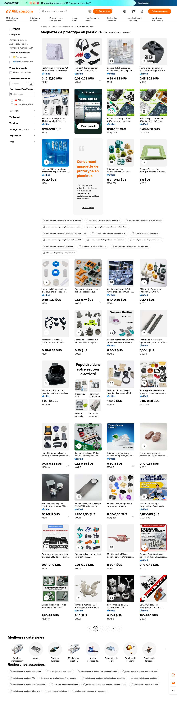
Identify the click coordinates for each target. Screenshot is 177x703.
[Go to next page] (119, 628)
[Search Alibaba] (64, 11)
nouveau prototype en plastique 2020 (109, 233)
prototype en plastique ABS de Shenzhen (130, 246)
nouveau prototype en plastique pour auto (62, 227)
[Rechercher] (102, 11)
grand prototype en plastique (92, 246)
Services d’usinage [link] (86, 27)
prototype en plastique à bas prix (25, 691)
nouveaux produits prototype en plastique (105, 240)
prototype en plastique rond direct (145, 240)
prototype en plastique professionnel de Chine (106, 227)
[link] (173, 675)
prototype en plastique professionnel (89, 691)
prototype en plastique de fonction (25, 671)
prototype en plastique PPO (23, 678)
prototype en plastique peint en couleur (27, 684)
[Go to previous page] (89, 628)
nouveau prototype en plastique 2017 (103, 220)
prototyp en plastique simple (64, 684)
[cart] (134, 11)
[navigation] (22, 328)
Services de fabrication (62, 27)
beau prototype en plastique (144, 678)
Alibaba (44, 27)
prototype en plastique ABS (145, 233)
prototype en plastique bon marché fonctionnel (104, 684)
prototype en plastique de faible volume (144, 220)
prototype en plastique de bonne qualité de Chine (64, 233)
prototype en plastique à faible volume (58, 678)
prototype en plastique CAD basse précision (97, 671)
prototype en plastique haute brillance (139, 671)
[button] (90, 11)
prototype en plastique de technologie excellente (103, 678)
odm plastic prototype (56, 691)
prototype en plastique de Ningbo (58, 246)
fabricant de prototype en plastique (59, 253)
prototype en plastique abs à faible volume (62, 220)
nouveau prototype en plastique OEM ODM (62, 240)
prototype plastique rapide (59, 671)
